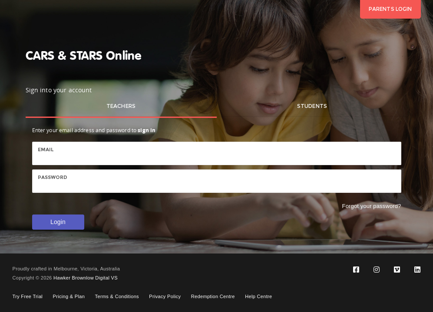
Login (58, 221)
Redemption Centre (213, 296)
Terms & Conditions (117, 296)
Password (53, 177)
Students (312, 106)
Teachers (121, 106)
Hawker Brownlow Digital (81, 277)
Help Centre (258, 296)
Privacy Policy (165, 296)
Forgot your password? (371, 206)
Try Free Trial (28, 296)
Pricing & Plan (69, 296)
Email (46, 149)
